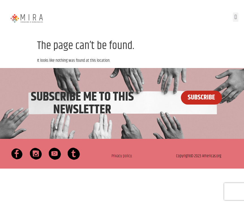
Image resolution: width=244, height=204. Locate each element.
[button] (235, 17)
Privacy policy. (122, 156)
